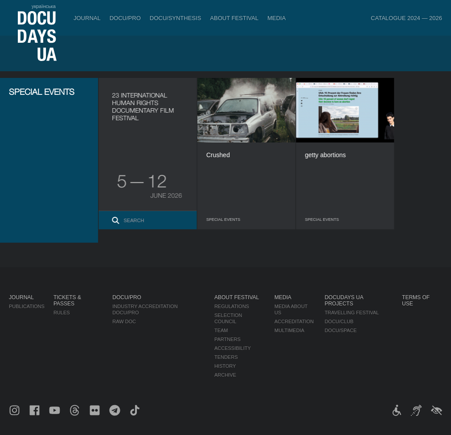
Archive (225, 375)
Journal (87, 18)
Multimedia (289, 330)
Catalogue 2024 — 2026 (406, 18)
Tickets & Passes (67, 300)
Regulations (231, 306)
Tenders (226, 357)
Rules (61, 312)
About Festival (234, 18)
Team (221, 330)
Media (276, 18)
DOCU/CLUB (338, 321)
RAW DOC (124, 321)
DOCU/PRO (125, 18)
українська (44, 6)
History (225, 366)
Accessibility (232, 348)
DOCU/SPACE (340, 330)
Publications (27, 306)
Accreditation (294, 321)
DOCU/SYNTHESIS (175, 18)
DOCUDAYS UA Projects (343, 300)
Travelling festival (351, 312)
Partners (227, 339)
